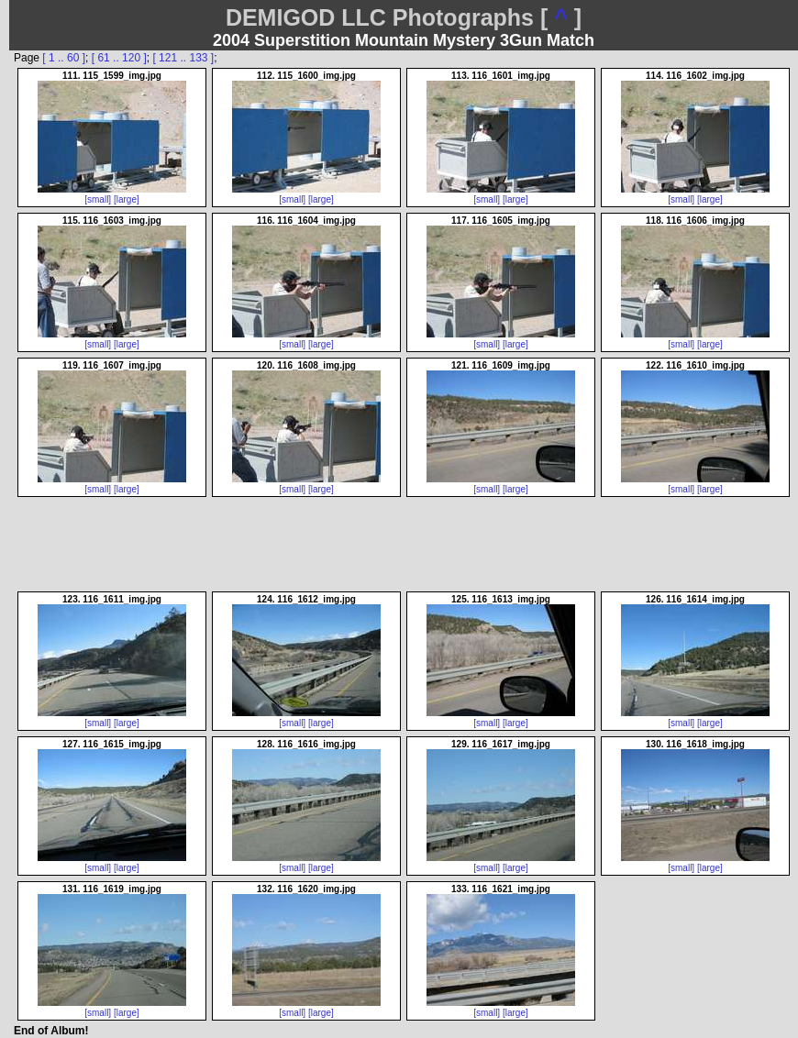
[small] (97, 199)
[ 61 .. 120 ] (119, 57)
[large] (126, 199)
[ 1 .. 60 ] (63, 57)
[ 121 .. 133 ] (183, 57)
